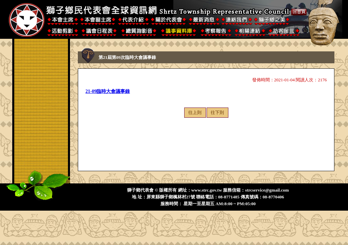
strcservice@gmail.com (267, 190)
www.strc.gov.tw (206, 190)
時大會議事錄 (115, 91)
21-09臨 (94, 91)
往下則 (217, 112)
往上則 (195, 112)
